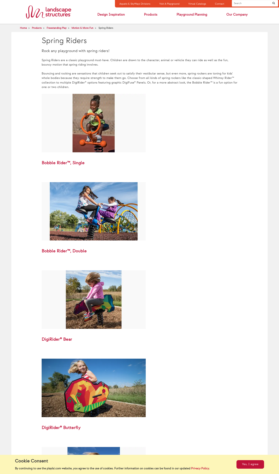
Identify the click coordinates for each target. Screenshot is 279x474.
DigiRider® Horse (212, 448)
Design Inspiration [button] (111, 15)
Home (23, 28)
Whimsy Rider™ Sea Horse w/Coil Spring (165, 448)
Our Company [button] (237, 15)
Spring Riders (105, 28)
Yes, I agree (250, 464)
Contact (219, 3)
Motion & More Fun (82, 28)
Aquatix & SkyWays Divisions (134, 3)
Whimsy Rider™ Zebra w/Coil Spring (106, 448)
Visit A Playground (169, 3)
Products (37, 28)
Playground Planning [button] (192, 15)
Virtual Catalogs (197, 3)
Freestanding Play (57, 28)
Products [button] (150, 15)
